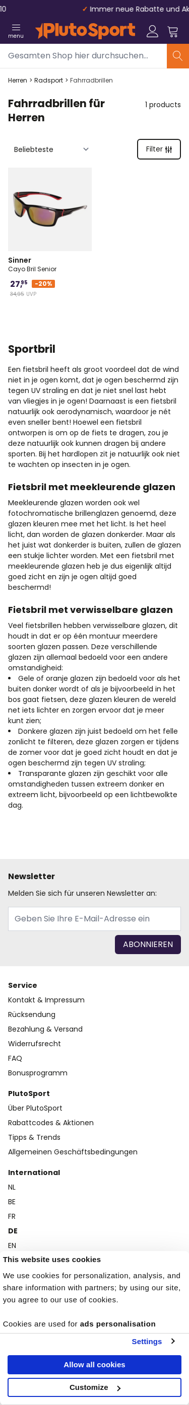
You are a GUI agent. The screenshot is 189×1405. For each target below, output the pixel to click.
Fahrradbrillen (91, 80)
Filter (159, 149)
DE (13, 1231)
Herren (17, 80)
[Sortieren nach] (51, 149)
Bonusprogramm (38, 1073)
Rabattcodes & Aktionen (51, 1123)
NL (12, 1187)
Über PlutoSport (35, 1108)
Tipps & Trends (34, 1137)
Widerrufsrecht (34, 1044)
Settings (147, 1341)
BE (12, 1202)
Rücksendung (31, 1014)
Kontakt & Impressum (46, 1000)
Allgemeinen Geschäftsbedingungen (73, 1152)
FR (12, 1216)
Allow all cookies (94, 1364)
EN (12, 1245)
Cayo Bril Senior (50, 264)
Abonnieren (148, 944)
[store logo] (85, 31)
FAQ (15, 1058)
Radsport (48, 80)
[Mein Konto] (153, 31)
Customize (95, 1387)
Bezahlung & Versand (45, 1029)
